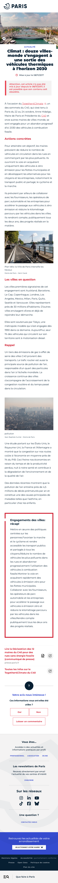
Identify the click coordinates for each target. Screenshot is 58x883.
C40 (43, 115)
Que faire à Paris (25, 876)
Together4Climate (32, 103)
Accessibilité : (38, 858)
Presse (12, 863)
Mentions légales (9, 858)
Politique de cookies (40, 863)
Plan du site (29, 867)
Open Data (23, 863)
